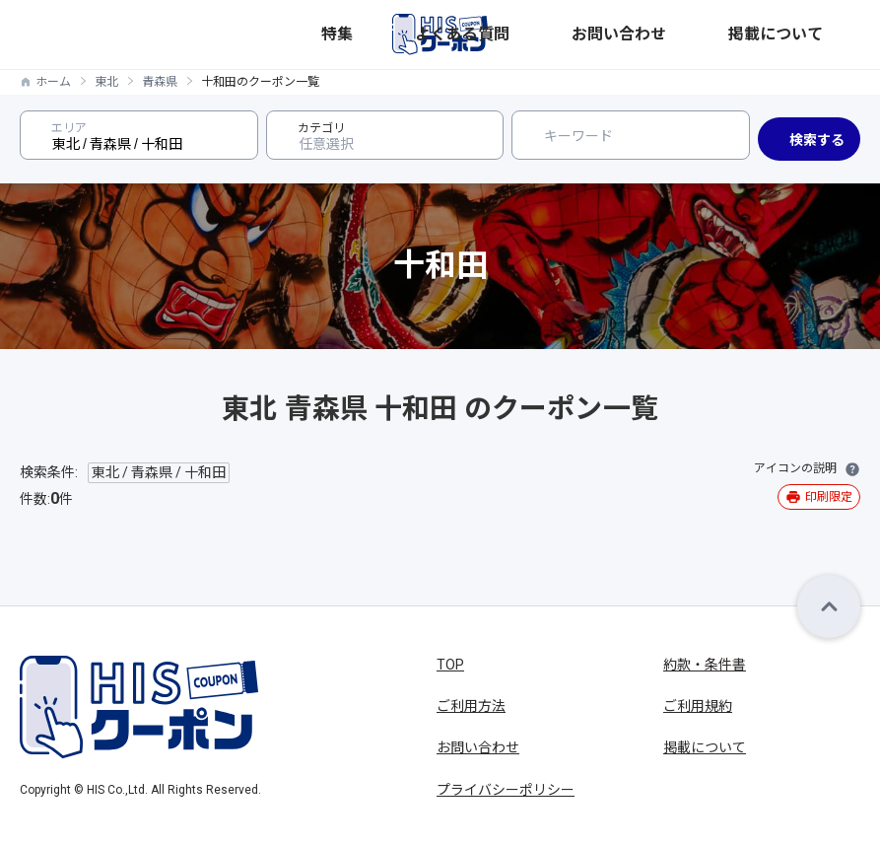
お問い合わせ (735, 34)
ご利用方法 (471, 706)
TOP (450, 664)
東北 (106, 82)
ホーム (53, 82)
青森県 (159, 82)
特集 (587, 34)
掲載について (821, 34)
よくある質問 (648, 34)
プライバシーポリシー (506, 790)
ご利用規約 (697, 706)
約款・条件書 (704, 664)
